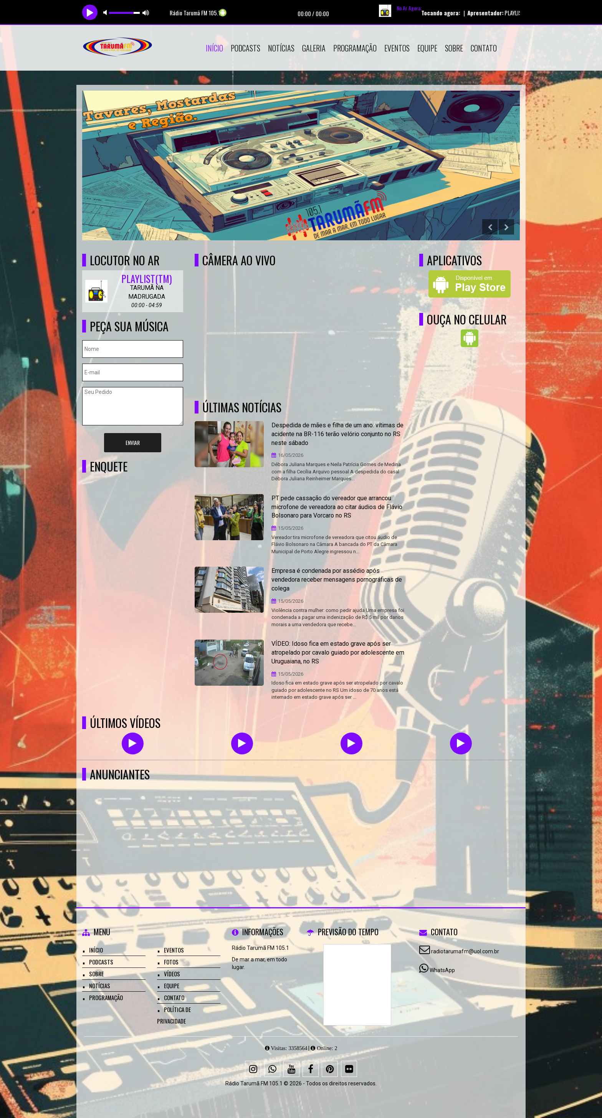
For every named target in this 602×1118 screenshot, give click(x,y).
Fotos (171, 962)
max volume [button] (145, 12)
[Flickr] (349, 1069)
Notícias (281, 48)
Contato (484, 48)
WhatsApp (442, 970)
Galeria (314, 48)
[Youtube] (291, 1069)
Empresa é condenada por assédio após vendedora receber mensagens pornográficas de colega (336, 579)
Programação (355, 48)
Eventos (397, 48)
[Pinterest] (330, 1069)
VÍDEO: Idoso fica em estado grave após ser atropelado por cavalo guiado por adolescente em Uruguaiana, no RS (337, 652)
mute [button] (106, 12)
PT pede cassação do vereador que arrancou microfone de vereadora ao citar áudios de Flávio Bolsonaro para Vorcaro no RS (336, 507)
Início (214, 48)
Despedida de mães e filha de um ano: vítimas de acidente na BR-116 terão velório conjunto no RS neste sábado (337, 434)
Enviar (133, 442)
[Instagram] (253, 1069)
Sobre (454, 48)
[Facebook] (311, 1069)
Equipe (427, 48)
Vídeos (172, 973)
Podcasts (245, 48)
